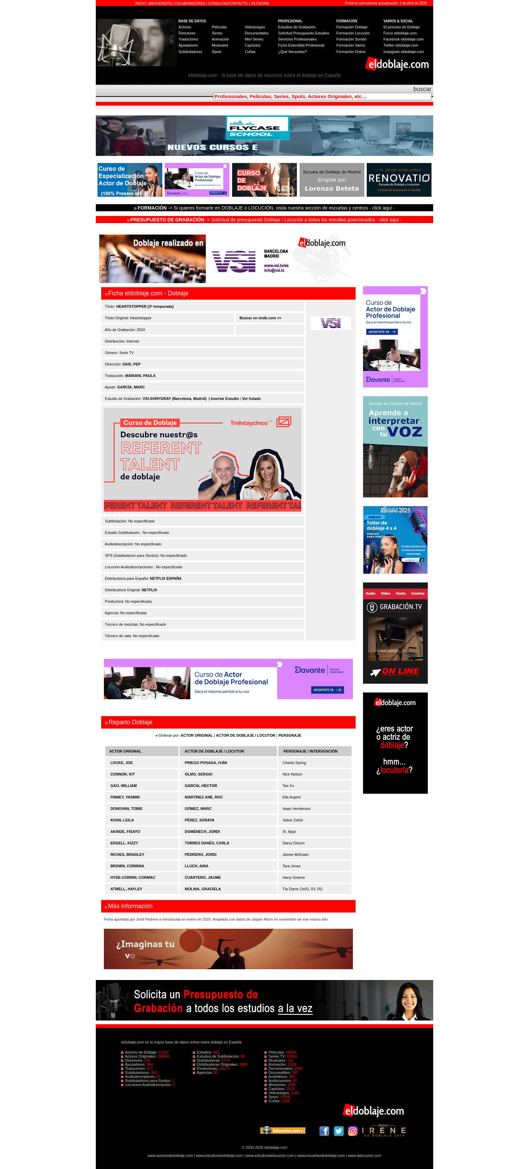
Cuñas (250, 52)
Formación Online (351, 52)
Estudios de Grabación (296, 27)
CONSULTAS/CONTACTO (228, 3)
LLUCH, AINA (196, 866)
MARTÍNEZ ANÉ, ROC (204, 797)
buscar (422, 89)
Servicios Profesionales (297, 39)
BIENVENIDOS (161, 3)
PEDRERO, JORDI (201, 854)
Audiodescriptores (138, 1077)
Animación (220, 39)
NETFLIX (149, 590)
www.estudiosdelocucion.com (270, 1155)
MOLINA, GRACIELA (203, 889)
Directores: (132, 1060)
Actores (184, 27)
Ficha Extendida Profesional (301, 45)
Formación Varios (350, 45)
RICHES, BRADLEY (127, 854)
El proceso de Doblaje (402, 27)
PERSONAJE (289, 735)
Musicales (220, 45)
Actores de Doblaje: (140, 1052)
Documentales (256, 33)
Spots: (272, 1097)
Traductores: (134, 1068)
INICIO (140, 3)
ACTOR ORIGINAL (196, 735)
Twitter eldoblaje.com (401, 45)
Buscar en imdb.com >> (260, 318)
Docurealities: (278, 1072)
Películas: (275, 1052)
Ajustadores (188, 45)
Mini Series (254, 39)
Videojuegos (255, 27)
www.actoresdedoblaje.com (170, 1155)
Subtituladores (190, 52)
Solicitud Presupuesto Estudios (303, 33)
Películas (219, 27)
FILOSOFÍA (260, 3)
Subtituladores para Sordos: (146, 1081)
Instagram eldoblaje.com (404, 52)
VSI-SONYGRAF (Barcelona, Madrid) (174, 399)
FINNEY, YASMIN (125, 797)
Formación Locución (353, 33)
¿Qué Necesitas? (292, 52)
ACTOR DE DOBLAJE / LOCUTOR (246, 735)
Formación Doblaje (351, 27)
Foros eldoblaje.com (400, 33)
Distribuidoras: (207, 1060)
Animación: (276, 1064)
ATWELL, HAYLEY (126, 889)
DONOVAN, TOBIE (126, 809)
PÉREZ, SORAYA (200, 820)
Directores (186, 33)
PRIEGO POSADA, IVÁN (206, 763)
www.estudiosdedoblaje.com (219, 1155)
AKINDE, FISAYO (125, 832)
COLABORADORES (189, 3)
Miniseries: (275, 1085)
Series (217, 33)
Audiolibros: (276, 1077)
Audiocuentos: (278, 1081)
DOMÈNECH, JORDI (202, 832)
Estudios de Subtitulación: (217, 1056)
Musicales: (275, 1060)
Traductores (188, 39)
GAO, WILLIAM (123, 786)
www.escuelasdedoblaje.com (321, 1155)
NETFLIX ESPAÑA (166, 578)
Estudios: (203, 1052)
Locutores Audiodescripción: (147, 1085)
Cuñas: (272, 1101)
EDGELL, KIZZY (124, 843)
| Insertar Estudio (224, 399)
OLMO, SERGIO (199, 774)
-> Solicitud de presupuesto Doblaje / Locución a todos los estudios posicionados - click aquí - (264, 219)
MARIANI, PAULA (140, 376)
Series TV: (275, 1056)
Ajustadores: (134, 1064)
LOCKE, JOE (121, 763)
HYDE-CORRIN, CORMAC (132, 877)
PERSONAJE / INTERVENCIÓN (311, 751)
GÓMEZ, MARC (198, 809)
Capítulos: (275, 1089)
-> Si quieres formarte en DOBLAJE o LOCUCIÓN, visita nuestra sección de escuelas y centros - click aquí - (265, 208)
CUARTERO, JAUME (203, 877)
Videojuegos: (277, 1093)
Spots (216, 52)
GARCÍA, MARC (131, 387)
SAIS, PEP (131, 364)
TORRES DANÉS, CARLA (207, 843)
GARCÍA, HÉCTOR (201, 786)
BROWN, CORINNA (127, 866)
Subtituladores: (136, 1072)
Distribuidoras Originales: (216, 1064)
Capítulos (252, 45)
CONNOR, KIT (122, 774)
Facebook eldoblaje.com (404, 39)
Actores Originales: (139, 1056)
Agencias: (203, 1072)
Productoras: (206, 1068)
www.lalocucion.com (364, 1155)
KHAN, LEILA (122, 820)
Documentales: (279, 1068)
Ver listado (251, 399)
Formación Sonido (351, 39)
